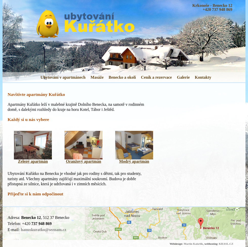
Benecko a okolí (122, 77)
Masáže (97, 77)
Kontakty (203, 77)
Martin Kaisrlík (193, 243)
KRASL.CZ (226, 243)
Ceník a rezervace (156, 77)
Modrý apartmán (134, 161)
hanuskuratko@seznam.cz (43, 230)
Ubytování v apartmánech (63, 77)
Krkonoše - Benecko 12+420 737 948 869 (212, 7)
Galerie (183, 77)
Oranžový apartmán (83, 161)
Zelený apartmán (33, 161)
